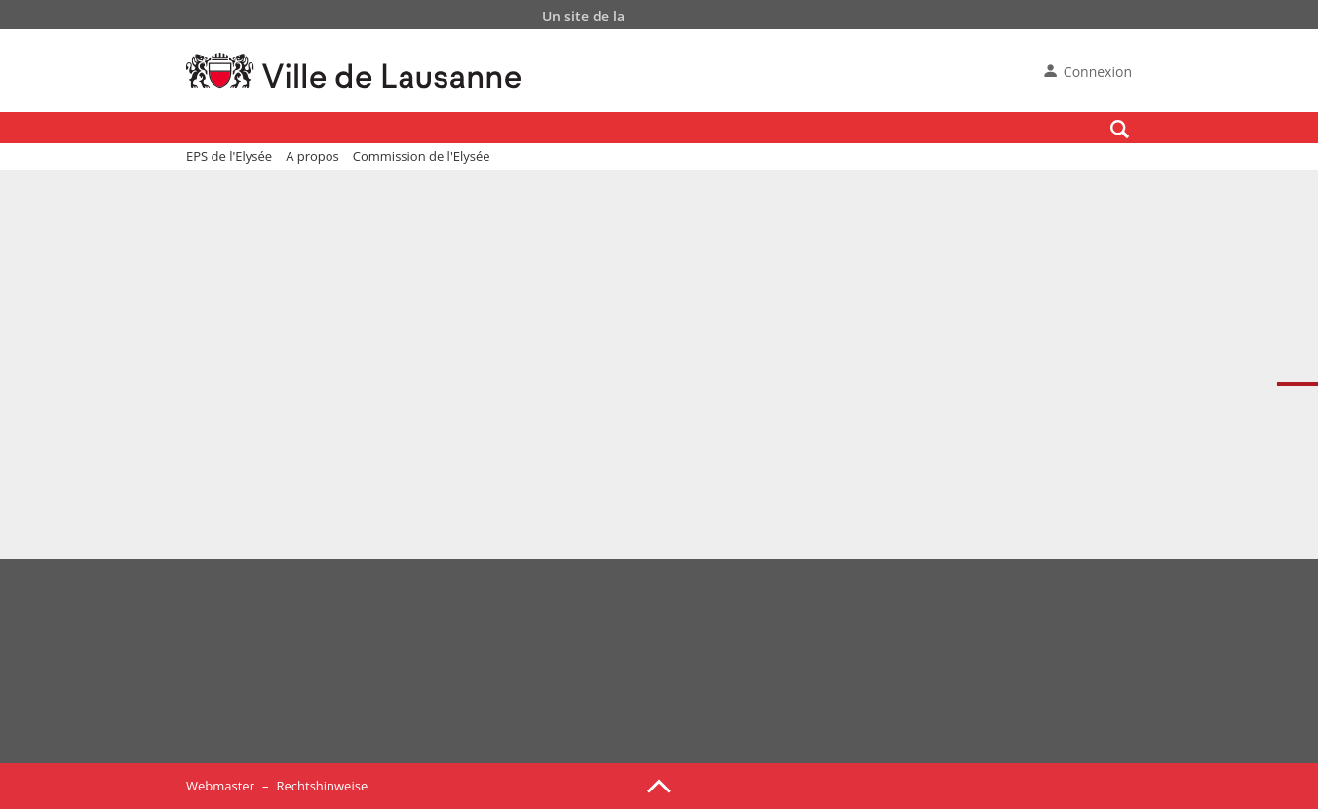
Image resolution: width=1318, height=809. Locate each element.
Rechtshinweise (322, 785)
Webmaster (220, 785)
